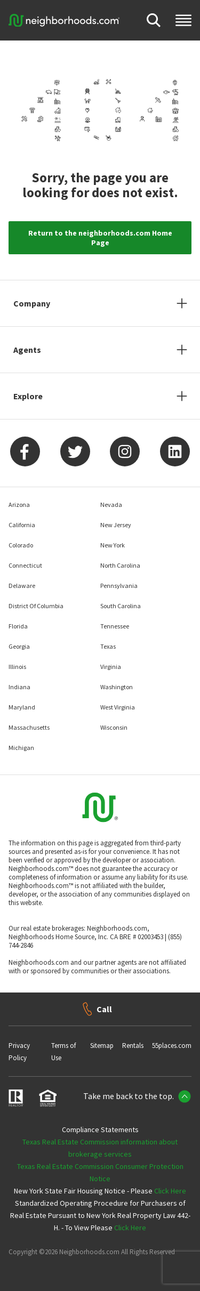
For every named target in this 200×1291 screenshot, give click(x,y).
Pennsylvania (119, 586)
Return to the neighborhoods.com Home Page (100, 237)
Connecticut (25, 565)
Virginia (110, 667)
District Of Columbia (36, 606)
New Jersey (115, 525)
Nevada (111, 505)
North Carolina (120, 565)
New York (112, 545)
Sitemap (102, 1045)
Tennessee (114, 626)
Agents (27, 349)
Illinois (17, 667)
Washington (116, 687)
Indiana (19, 687)
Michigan (21, 748)
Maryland (22, 707)
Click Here (170, 1191)
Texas (108, 646)
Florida (18, 626)
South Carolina (120, 606)
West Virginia (117, 707)
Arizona (19, 505)
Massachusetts (29, 727)
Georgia (19, 646)
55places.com (171, 1045)
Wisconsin (113, 727)
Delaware (22, 586)
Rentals (132, 1045)
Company (31, 303)
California (22, 525)
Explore (28, 396)
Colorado (21, 545)
